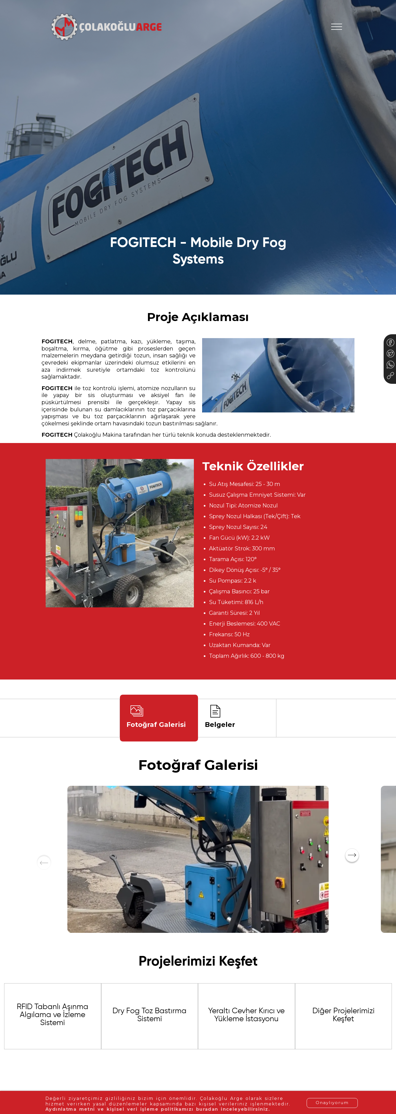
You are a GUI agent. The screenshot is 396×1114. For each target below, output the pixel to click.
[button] (352, 855)
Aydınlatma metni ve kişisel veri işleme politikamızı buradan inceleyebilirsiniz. (150, 1109)
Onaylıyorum (332, 1102)
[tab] (159, 718)
